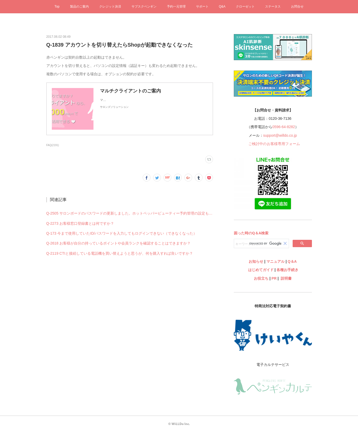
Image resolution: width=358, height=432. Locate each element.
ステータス (273, 6)
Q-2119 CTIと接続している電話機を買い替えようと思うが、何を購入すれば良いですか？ (119, 253)
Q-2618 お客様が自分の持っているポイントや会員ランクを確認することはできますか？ (118, 243)
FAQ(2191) (52, 145)
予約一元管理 (176, 6)
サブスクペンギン (143, 6)
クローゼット (245, 6)
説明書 (286, 278)
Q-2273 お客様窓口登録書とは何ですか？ (80, 223)
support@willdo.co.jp (280, 135)
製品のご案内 (79, 6)
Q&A (222, 6)
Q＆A (292, 261)
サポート (202, 6)
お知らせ (256, 261)
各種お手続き (287, 270)
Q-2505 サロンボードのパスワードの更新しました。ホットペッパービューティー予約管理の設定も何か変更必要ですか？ (129, 213)
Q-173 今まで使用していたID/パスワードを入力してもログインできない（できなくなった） (121, 233)
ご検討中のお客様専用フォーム (274, 144)
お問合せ (297, 6)
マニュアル (275, 261)
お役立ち (261, 278)
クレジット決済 (110, 6)
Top (56, 6)
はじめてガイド (260, 270)
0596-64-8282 (283, 127)
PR (274, 278)
